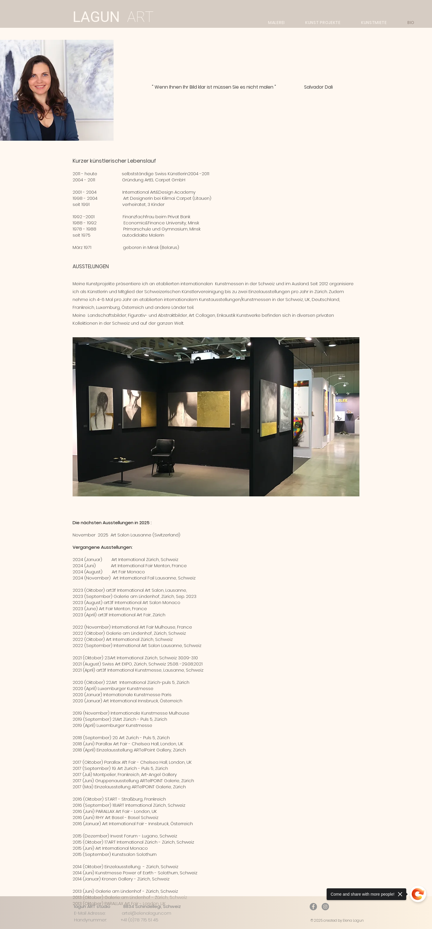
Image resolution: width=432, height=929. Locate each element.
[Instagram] (325, 906)
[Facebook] (313, 906)
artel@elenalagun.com (146, 913)
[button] (216, 416)
